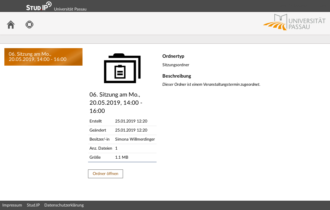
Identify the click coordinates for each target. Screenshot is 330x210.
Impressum (12, 205)
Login (323, 6)
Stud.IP (33, 205)
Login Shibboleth (293, 6)
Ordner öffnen (105, 174)
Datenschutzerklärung (64, 205)
